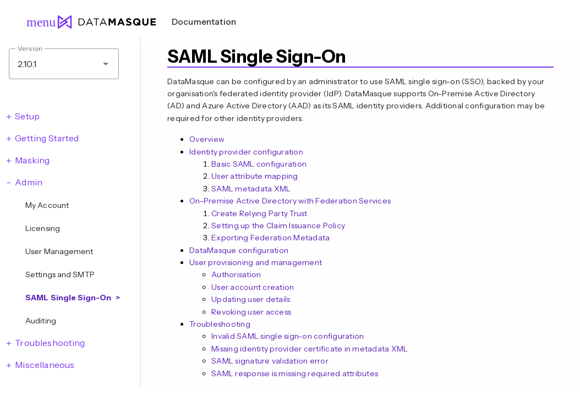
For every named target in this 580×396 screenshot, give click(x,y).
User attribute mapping (254, 176)
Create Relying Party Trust (259, 213)
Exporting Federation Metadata (270, 238)
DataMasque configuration (238, 250)
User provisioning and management (255, 262)
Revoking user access (251, 312)
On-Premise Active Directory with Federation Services (290, 201)
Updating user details (250, 299)
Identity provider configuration (246, 152)
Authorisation (236, 274)
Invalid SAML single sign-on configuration (287, 336)
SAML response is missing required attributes (294, 373)
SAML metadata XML (251, 189)
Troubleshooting (219, 324)
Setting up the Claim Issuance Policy (278, 225)
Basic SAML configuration (259, 164)
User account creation (252, 287)
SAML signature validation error (270, 361)
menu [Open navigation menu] (36, 22)
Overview (207, 139)
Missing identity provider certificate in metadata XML (309, 349)
